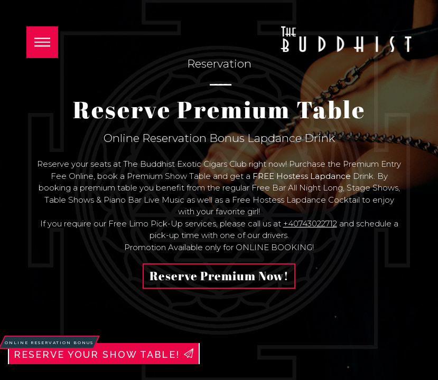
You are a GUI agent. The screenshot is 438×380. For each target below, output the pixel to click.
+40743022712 (310, 223)
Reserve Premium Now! (219, 276)
